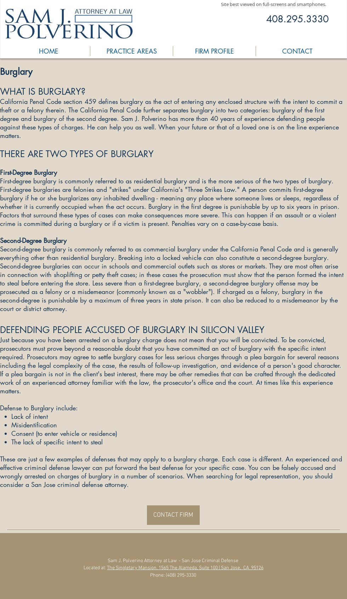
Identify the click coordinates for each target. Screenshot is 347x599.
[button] (131, 51)
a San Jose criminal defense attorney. (77, 484)
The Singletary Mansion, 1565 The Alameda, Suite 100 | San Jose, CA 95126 (185, 568)
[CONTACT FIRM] (173, 515)
